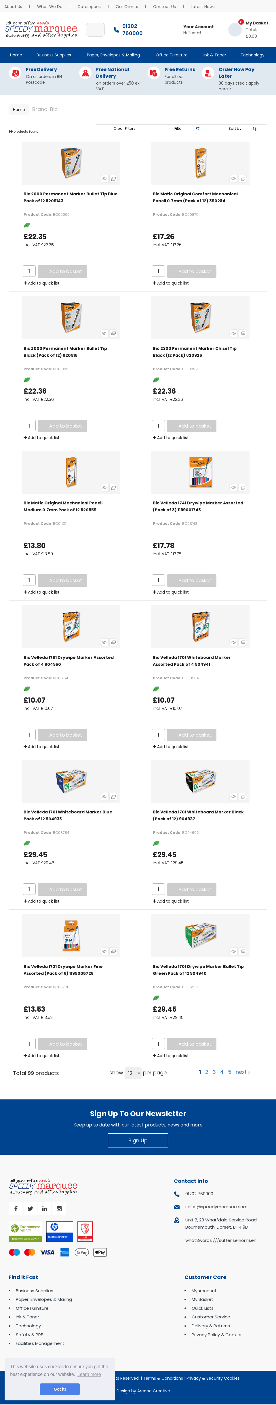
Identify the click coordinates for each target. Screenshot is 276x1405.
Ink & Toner (214, 55)
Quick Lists (203, 1308)
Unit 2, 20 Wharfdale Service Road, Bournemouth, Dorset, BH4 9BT (221, 1223)
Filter (178, 128)
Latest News (203, 6)
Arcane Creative (153, 1391)
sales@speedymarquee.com (216, 1207)
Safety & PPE (29, 1335)
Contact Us (164, 6)
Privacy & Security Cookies (213, 1378)
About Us (13, 6)
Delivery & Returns (211, 1326)
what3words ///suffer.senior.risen (220, 1240)
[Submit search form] (98, 30)
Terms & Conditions (163, 1378)
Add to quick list (42, 283)
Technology (252, 55)
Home (16, 55)
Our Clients (127, 6)
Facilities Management (40, 1343)
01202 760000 (199, 1194)
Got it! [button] (60, 1389)
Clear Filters (125, 128)
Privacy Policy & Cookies (217, 1335)
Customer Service (211, 1317)
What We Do (49, 6)
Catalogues (89, 6)
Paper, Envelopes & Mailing (113, 55)
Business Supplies (54, 55)
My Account (204, 1291)
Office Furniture (172, 55)
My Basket (202, 1299)
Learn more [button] (89, 1374)
